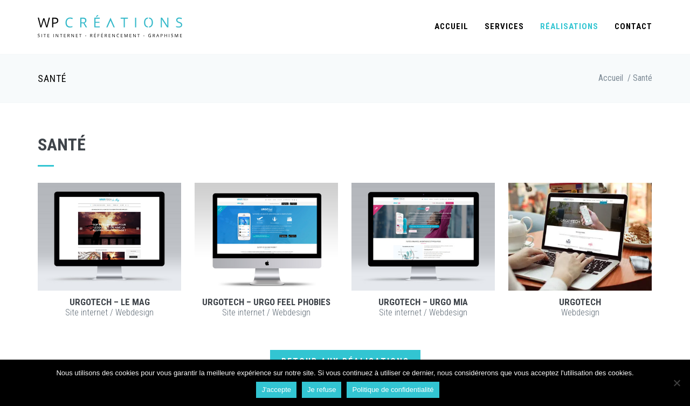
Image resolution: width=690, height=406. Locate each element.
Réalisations (569, 26)
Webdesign (134, 312)
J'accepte (276, 390)
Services (504, 26)
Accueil (451, 26)
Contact (633, 26)
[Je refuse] (676, 382)
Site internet (86, 312)
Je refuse (321, 390)
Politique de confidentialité (392, 390)
